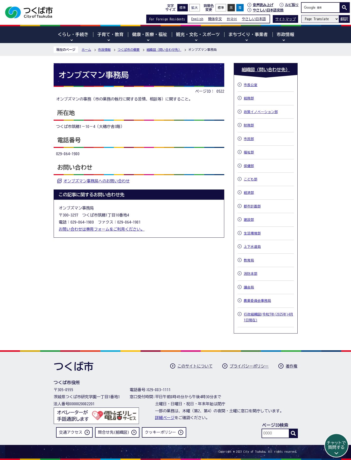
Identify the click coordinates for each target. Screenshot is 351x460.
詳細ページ (165, 418)
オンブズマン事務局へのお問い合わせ (96, 181)
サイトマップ (285, 19)
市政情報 (104, 49)
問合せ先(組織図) (113, 432)
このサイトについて (195, 366)
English (197, 19)
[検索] (322, 7)
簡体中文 (215, 19)
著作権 (291, 366)
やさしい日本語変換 (268, 10)
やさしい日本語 (254, 19)
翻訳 (344, 19)
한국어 (232, 19)
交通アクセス (70, 432)
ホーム (86, 49)
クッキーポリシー (160, 432)
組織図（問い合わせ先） (163, 49)
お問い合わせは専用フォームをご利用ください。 (102, 229)
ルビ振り (292, 5)
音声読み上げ (263, 5)
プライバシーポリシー (249, 366)
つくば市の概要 (128, 49)
